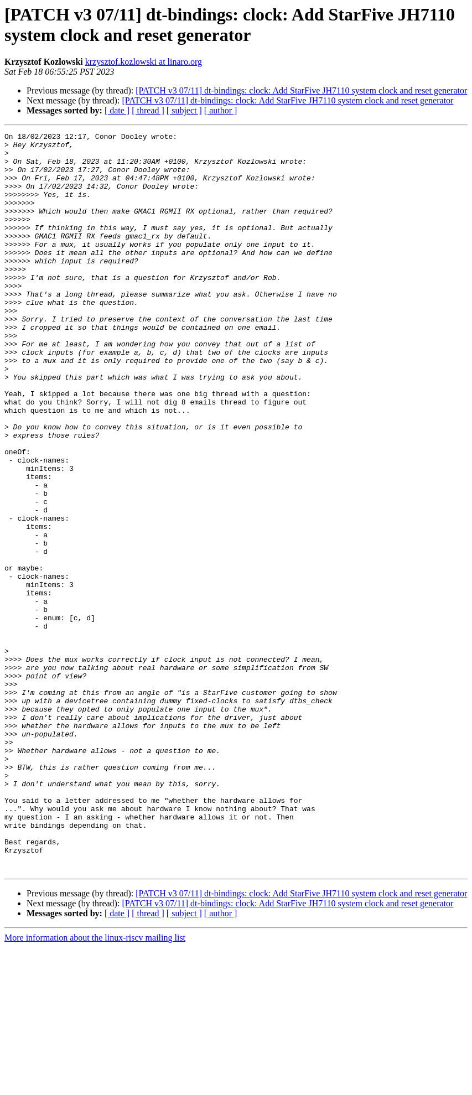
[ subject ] (184, 110)
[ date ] (117, 110)
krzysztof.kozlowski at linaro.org (143, 61)
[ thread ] (148, 110)
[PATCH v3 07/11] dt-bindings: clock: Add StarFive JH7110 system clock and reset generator (301, 90)
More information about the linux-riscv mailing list (94, 1085)
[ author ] (220, 110)
